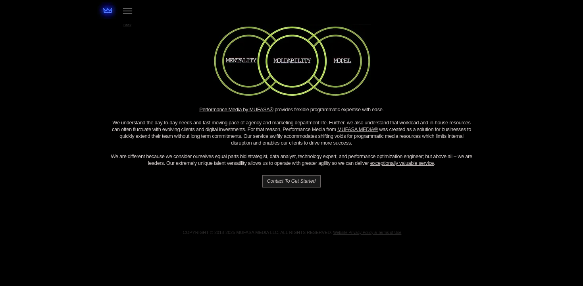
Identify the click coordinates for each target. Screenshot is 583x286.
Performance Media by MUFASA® (236, 109)
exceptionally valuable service (402, 163)
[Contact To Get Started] (291, 181)
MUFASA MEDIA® (357, 129)
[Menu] (128, 10)
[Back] (127, 24)
